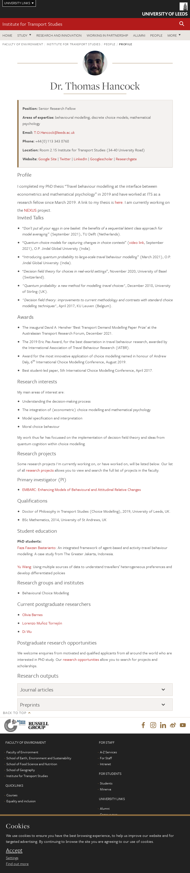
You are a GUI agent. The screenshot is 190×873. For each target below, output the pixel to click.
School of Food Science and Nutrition (31, 764)
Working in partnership (107, 35)
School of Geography (20, 770)
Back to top (14, 712)
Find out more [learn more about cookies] (17, 863)
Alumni (139, 35)
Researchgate (126, 158)
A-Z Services (108, 752)
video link (136, 242)
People (156, 35)
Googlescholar (101, 158)
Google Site (47, 158)
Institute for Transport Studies (32, 24)
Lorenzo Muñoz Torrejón (42, 623)
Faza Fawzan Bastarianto (36, 547)
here (118, 202)
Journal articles (36, 689)
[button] (182, 24)
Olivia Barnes (32, 614)
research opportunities (81, 659)
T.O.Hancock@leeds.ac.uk (54, 132)
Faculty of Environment (22, 44)
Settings (12, 857)
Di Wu (27, 631)
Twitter (65, 158)
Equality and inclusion (21, 801)
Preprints (30, 704)
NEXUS (31, 210)
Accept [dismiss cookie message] (14, 850)
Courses (11, 795)
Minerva (105, 789)
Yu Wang (24, 566)
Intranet (105, 764)
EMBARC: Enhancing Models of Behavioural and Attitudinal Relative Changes (81, 489)
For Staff (106, 758)
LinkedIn (80, 158)
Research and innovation (59, 35)
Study (22, 35)
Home (7, 35)
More (172, 35)
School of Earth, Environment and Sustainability (38, 758)
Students (106, 783)
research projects (40, 470)
